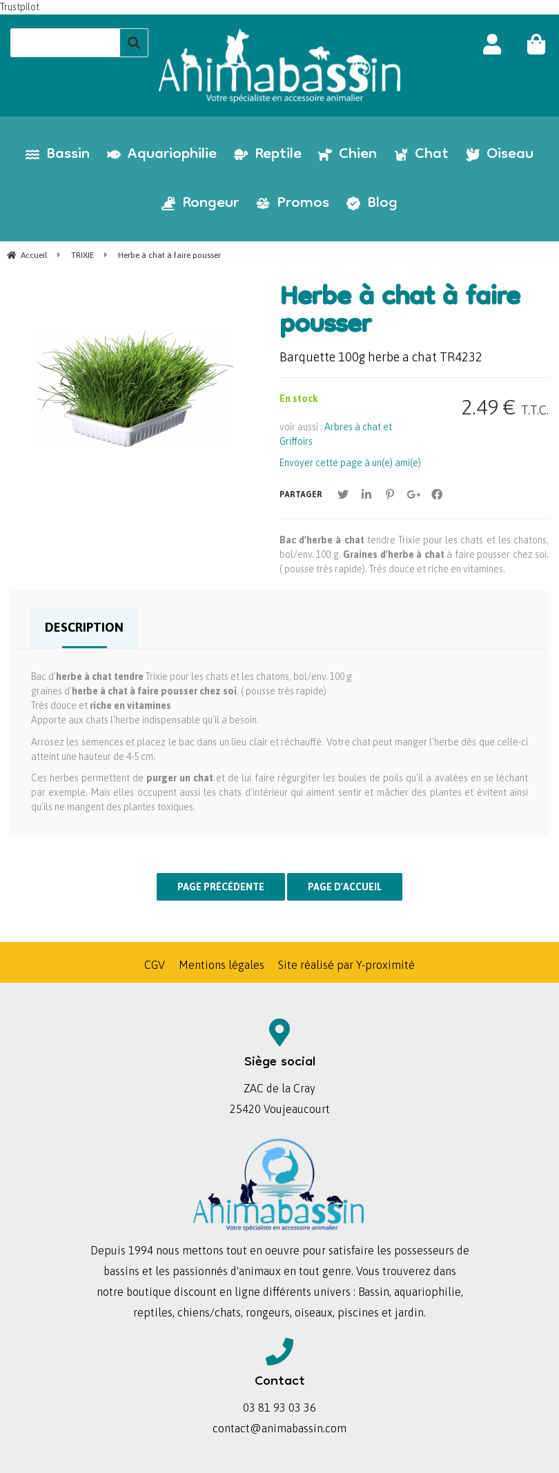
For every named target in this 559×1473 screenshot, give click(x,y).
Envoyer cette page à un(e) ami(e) (350, 462)
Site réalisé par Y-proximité (346, 965)
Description (84, 627)
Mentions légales (221, 965)
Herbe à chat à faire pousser (400, 313)
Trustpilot (19, 6)
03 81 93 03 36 (279, 1407)
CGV (154, 965)
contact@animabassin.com (279, 1428)
